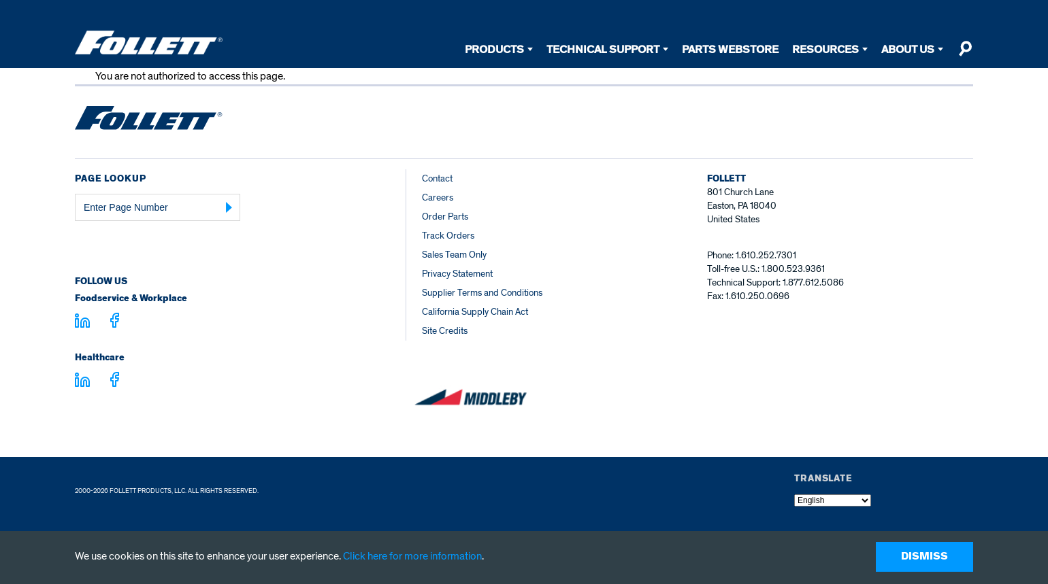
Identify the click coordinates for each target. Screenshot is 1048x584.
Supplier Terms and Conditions (482, 292)
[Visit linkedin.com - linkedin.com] (82, 382)
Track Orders (448, 235)
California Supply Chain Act (475, 311)
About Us (907, 49)
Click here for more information (412, 556)
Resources (825, 49)
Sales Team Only (454, 254)
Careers (437, 197)
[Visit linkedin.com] (82, 322)
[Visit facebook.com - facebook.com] (114, 322)
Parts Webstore (730, 49)
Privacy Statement (457, 273)
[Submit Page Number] (229, 207)
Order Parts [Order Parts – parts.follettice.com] (445, 216)
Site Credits (445, 331)
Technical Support (602, 49)
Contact (437, 178)
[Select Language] (832, 500)
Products (494, 49)
